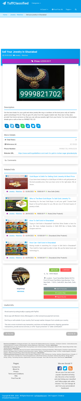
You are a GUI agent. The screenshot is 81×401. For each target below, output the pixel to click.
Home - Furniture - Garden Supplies (61, 351)
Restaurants (38, 354)
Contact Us (16, 367)
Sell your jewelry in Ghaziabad (19, 51)
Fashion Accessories (28, 351)
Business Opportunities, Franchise (27, 357)
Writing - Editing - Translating (11, 357)
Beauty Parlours (66, 354)
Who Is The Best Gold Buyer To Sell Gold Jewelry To (50, 198)
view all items (54, 345)
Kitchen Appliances (33, 345)
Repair (71, 355)
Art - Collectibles (15, 349)
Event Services (18, 355)
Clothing (20, 351)
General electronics (9, 345)
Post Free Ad (57, 9)
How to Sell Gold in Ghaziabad (42, 220)
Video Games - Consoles (44, 345)
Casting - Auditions (57, 354)
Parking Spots (50, 346)
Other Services (60, 357)
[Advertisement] (40, 33)
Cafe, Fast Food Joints (51, 357)
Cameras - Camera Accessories (69, 343)
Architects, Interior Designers (27, 354)
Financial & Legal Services (29, 355)
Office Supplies (58, 349)
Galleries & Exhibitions (36, 349)
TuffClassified (16, 3)
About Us (16, 369)
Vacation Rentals (8, 348)
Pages (68, 9)
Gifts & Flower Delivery (41, 355)
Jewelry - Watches (15, 191)
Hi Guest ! (44, 9)
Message (66, 270)
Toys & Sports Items (13, 351)
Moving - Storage (65, 355)
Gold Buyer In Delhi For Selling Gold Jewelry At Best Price (52, 176)
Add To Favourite (60, 289)
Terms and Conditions (16, 374)
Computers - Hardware (55, 343)
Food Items (65, 349)
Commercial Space (42, 346)
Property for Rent (22, 346)
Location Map (60, 293)
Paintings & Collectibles (48, 349)
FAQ (16, 376)
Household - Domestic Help (54, 355)
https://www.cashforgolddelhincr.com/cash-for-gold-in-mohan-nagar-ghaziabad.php (47, 153)
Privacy (16, 371)
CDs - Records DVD (33, 343)
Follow (54, 270)
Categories (36, 3)
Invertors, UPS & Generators (20, 345)
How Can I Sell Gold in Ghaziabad (43, 243)
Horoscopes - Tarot (40, 357)
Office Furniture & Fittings (15, 352)
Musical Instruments (25, 349)
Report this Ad (60, 297)
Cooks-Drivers (11, 355)
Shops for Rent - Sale (71, 346)
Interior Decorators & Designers (29, 352)
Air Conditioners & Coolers (21, 343)
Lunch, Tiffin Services (46, 354)
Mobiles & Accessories (43, 343)
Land (35, 346)
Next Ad (71, 334)
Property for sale (13, 346)
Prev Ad (9, 334)
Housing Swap (30, 346)
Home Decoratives (48, 351)
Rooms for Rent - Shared (60, 346)
